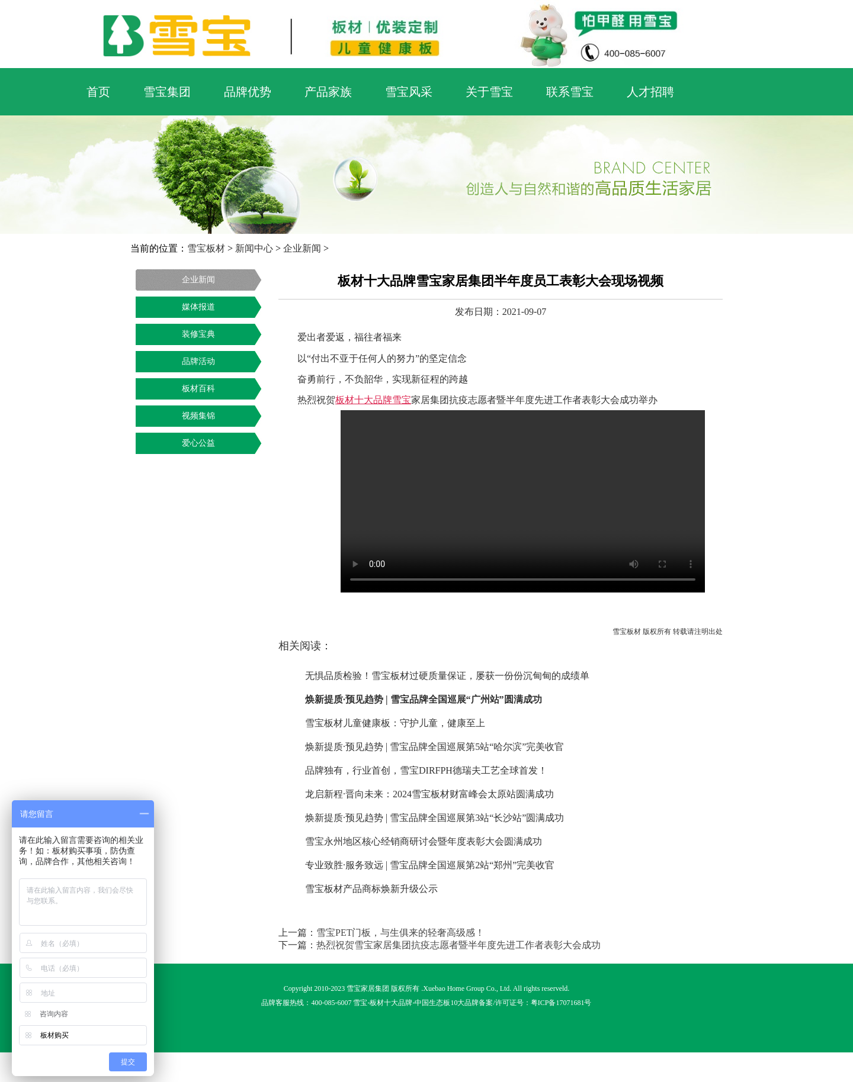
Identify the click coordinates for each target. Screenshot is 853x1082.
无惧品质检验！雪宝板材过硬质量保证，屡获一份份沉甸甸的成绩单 (447, 676)
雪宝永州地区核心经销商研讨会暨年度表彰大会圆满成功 (423, 841)
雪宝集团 (167, 91)
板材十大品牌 (391, 1003)
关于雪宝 (489, 91)
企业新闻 (302, 248)
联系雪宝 (570, 91)
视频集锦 (198, 415)
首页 (98, 91)
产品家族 (328, 91)
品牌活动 (198, 361)
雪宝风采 (408, 91)
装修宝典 (198, 334)
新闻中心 (254, 248)
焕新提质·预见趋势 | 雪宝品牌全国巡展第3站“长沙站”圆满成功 (434, 818)
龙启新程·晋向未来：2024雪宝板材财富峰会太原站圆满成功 (429, 794)
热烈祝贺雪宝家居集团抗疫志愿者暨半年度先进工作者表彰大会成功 (458, 945)
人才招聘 (650, 91)
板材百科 (198, 388)
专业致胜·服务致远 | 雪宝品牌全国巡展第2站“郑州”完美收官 (429, 865)
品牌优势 (247, 91)
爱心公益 (198, 443)
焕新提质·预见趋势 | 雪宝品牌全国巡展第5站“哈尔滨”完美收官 (434, 747)
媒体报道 (198, 306)
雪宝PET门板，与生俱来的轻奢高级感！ (400, 933)
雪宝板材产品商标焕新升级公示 (371, 889)
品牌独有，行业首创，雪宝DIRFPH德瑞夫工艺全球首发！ (426, 770)
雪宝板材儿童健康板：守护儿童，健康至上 (395, 723)
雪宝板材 (206, 248)
